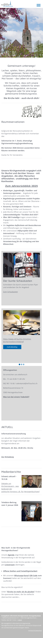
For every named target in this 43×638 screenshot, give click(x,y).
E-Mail (20, 620)
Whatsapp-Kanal (21, 575)
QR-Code (33, 575)
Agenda (11, 555)
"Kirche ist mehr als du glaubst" (21, 591)
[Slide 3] (23, 364)
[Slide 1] (19, 364)
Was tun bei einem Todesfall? (16, 397)
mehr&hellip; (12, 347)
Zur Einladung (7, 457)
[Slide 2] (21, 364)
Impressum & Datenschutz (35, 630)
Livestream (10, 564)
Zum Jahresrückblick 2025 (21, 185)
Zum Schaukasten (10, 292)
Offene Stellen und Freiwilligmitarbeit (20, 571)
